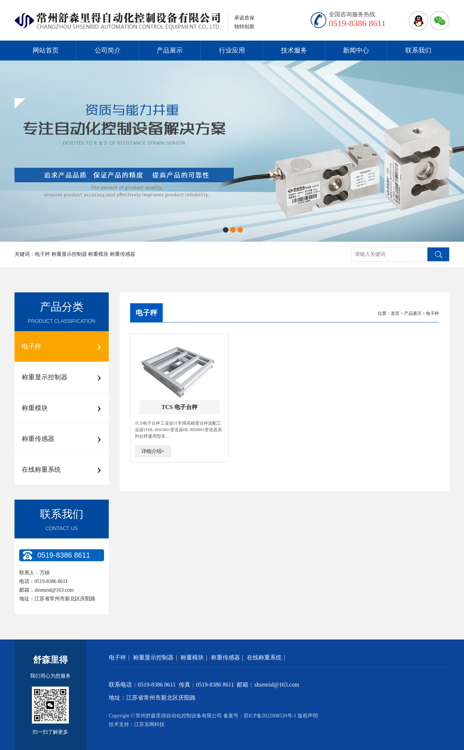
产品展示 (170, 50)
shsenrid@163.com (54, 590)
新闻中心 (356, 50)
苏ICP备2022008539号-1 (270, 715)
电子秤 (146, 313)
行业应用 (232, 50)
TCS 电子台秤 (179, 407)
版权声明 (308, 715)
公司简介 (108, 50)
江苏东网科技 (149, 724)
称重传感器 (225, 657)
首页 (395, 313)
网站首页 (46, 50)
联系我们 (418, 50)
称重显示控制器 (153, 657)
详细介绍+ (153, 451)
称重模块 (192, 657)
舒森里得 (50, 659)
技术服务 (294, 50)
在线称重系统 (264, 657)
